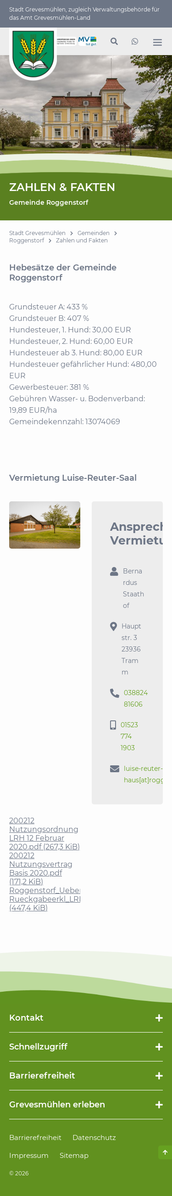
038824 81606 (136, 698)
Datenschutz (94, 1137)
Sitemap (74, 1155)
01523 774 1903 (129, 736)
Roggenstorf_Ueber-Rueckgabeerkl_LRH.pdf (54, 899)
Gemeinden (94, 233)
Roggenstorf (26, 240)
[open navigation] (157, 42)
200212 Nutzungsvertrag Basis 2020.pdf (40, 868)
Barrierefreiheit (35, 1137)
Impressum (29, 1155)
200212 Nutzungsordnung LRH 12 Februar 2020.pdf (44, 833)
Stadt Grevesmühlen (37, 233)
